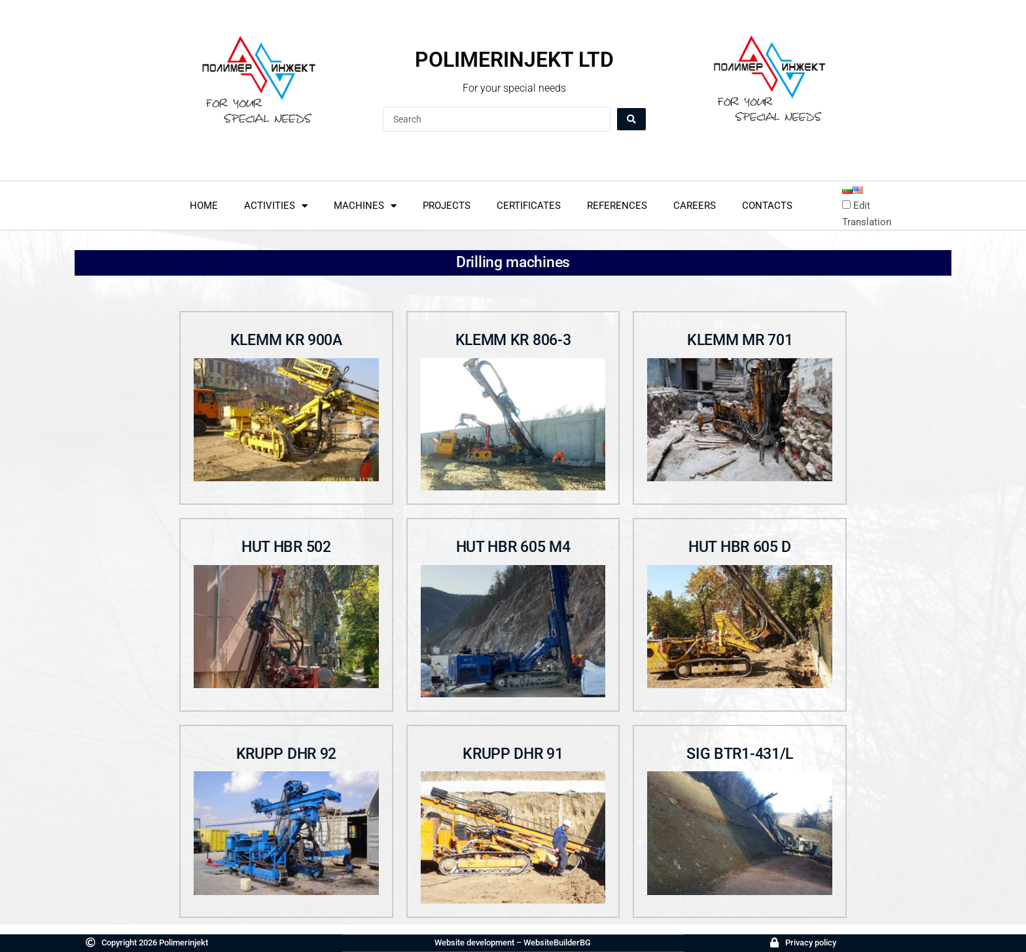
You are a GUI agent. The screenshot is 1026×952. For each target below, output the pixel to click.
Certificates (529, 205)
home (204, 205)
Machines (365, 205)
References (617, 205)
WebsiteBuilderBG (557, 942)
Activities (276, 205)
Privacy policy (810, 942)
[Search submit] (631, 119)
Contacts (767, 205)
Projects (446, 205)
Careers (694, 205)
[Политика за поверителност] (774, 942)
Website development (474, 942)
